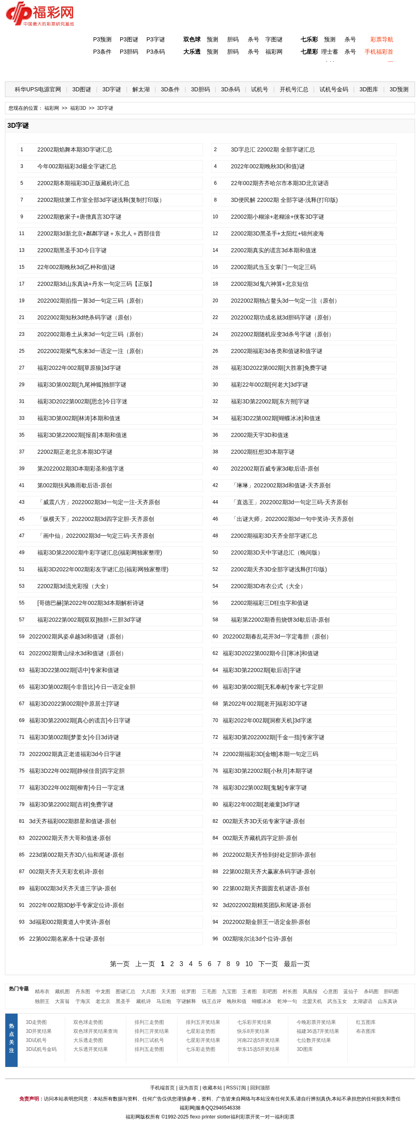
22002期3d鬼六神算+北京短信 (269, 284)
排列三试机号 (149, 1040)
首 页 (21, 69)
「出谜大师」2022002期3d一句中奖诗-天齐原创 (292, 519)
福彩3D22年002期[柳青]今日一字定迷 (77, 787)
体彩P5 (190, 69)
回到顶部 (260, 1088)
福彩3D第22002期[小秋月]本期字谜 (268, 770)
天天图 (168, 991)
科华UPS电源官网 (38, 89)
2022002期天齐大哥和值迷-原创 (70, 838)
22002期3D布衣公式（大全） (268, 586)
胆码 (233, 39)
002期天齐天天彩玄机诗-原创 (66, 871)
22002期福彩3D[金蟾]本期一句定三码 (270, 754)
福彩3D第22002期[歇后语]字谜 (262, 670)
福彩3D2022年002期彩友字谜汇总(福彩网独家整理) (103, 569)
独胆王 (42, 1001)
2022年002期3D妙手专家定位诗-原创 (76, 905)
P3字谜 (155, 39)
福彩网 (274, 51)
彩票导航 (381, 39)
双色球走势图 (88, 1022)
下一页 (268, 963)
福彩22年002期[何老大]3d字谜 (269, 384)
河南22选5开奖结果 (258, 1040)
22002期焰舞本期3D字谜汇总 (74, 149)
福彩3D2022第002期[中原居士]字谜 (74, 703)
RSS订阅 (236, 1088)
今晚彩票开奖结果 (316, 1022)
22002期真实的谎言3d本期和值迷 (274, 250)
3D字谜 (112, 89)
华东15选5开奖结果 (258, 1049)
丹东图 (82, 991)
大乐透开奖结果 (90, 1049)
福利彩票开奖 (245, 1117)
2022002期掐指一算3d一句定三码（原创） (91, 300)
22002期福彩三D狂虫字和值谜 (269, 603)
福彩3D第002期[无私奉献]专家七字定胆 (273, 687)
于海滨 (82, 1001)
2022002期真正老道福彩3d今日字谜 (75, 754)
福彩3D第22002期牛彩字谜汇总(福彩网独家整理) (99, 552)
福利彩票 (284, 1117)
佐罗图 (188, 991)
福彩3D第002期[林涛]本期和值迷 (79, 418)
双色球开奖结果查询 (95, 1031)
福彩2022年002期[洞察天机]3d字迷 (267, 720)
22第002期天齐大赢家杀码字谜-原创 (269, 871)
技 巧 (290, 69)
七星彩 (309, 51)
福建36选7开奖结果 (318, 1031)
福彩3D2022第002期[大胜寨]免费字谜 (279, 368)
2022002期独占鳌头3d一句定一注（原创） (285, 300)
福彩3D (55, 69)
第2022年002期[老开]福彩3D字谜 (265, 703)
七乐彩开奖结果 (254, 1022)
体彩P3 (89, 69)
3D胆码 (200, 89)
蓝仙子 (350, 991)
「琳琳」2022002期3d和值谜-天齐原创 (281, 485)
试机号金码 (334, 89)
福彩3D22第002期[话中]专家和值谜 (74, 670)
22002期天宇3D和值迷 (260, 435)
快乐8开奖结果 (253, 1031)
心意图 (330, 991)
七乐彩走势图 (200, 1049)
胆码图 (391, 991)
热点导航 (324, 69)
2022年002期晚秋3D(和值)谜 (268, 166)
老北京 (103, 1001)
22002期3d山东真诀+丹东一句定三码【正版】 (96, 284)
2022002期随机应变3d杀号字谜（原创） (282, 334)
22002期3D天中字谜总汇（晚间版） (277, 552)
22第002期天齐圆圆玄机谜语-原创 (266, 888)
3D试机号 (36, 1040)
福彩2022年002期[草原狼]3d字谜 (79, 368)
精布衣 (42, 991)
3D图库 (369, 89)
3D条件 (170, 89)
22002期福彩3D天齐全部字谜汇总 (274, 535)
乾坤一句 (287, 1001)
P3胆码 (129, 51)
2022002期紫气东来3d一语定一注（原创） (91, 351)
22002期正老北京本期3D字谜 (74, 451)
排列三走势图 (149, 1022)
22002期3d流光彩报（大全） (74, 586)
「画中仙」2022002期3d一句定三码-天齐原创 (95, 535)
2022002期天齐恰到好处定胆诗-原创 (269, 854)
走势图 (358, 69)
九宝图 (229, 991)
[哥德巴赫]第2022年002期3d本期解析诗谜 (90, 603)
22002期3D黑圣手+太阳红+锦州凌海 (277, 233)
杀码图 (371, 991)
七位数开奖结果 (314, 1040)
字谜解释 (186, 1001)
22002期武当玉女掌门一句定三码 (273, 267)
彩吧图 (269, 991)
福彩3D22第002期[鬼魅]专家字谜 (265, 787)
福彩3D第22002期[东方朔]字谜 (270, 401)
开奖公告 (392, 69)
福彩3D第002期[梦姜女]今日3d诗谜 (74, 737)
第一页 (120, 963)
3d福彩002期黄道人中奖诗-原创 (69, 922)
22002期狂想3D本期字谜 (262, 451)
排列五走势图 (149, 1049)
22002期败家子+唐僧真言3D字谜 (79, 216)
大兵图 (148, 991)
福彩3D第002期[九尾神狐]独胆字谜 (81, 384)
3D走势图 (36, 1022)
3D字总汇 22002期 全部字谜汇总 (273, 149)
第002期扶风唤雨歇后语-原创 (74, 485)
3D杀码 (230, 89)
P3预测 (102, 39)
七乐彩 (309, 39)
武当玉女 (337, 1001)
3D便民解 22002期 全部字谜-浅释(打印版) (284, 200)
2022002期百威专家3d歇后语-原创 (275, 468)
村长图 (290, 991)
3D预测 (399, 89)
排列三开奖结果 (152, 1031)
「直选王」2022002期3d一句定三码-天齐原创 (289, 502)
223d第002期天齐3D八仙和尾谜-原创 (76, 854)
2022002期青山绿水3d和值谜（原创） (78, 653)
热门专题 (19, 989)
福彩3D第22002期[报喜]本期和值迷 (82, 435)
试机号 (259, 89)
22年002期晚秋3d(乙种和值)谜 (76, 267)
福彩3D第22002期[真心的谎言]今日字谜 (79, 720)
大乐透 (192, 51)
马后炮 (163, 1001)
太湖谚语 (362, 1001)
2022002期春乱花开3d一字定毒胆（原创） (277, 636)
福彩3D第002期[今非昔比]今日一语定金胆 (82, 687)
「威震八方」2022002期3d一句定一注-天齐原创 (98, 502)
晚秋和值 (237, 1001)
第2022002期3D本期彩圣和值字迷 (80, 468)
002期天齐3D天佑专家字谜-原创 (264, 821)
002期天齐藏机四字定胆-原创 (260, 838)
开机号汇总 (294, 89)
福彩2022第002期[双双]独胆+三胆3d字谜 (89, 619)
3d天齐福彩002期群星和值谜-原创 (72, 821)
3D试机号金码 (41, 1049)
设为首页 (189, 1088)
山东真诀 (387, 1001)
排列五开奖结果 (203, 1022)
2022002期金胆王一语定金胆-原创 (266, 922)
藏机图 (62, 991)
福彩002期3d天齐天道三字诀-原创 (72, 888)
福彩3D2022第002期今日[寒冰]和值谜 (271, 653)
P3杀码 (155, 51)
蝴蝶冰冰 (262, 1001)
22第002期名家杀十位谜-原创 (67, 938)
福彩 (130, 1117)
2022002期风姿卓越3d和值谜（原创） (78, 636)
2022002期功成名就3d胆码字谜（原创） (282, 317)
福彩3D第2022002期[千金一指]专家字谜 (273, 737)
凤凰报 (310, 991)
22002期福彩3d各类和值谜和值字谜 (276, 351)
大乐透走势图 (88, 1040)
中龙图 (103, 991)
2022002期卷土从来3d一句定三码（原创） (91, 334)
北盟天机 (312, 1001)
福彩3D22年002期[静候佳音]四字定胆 (77, 770)
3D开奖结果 (39, 1031)
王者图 (249, 991)
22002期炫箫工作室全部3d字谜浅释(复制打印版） (101, 200)
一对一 (267, 1117)
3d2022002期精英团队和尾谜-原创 (267, 905)
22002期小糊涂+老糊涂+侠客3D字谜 (277, 216)
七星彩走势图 (200, 1031)
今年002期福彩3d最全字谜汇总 (76, 166)
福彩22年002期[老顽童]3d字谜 (261, 804)
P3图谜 (129, 39)
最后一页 (297, 963)
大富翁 (62, 1001)
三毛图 (209, 991)
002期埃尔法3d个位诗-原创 (257, 938)
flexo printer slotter (210, 1117)
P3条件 (102, 51)
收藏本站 (212, 1088)
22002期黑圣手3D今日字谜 (72, 250)
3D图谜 (81, 89)
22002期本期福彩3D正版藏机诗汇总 (83, 183)
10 (249, 963)
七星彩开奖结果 (203, 1040)
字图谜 (274, 39)
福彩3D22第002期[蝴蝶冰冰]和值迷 (276, 418)
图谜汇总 (125, 991)
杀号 (253, 39)
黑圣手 (123, 1001)
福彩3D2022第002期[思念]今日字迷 (82, 401)
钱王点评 (211, 1001)
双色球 (192, 39)
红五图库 (366, 1022)
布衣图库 (366, 1031)
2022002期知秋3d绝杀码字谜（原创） (86, 317)
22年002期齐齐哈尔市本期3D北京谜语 (280, 183)
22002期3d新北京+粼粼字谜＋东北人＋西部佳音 (99, 233)
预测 (212, 39)
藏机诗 (143, 1001)
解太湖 (141, 89)
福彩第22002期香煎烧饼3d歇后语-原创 (280, 619)
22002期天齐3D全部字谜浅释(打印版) (279, 569)
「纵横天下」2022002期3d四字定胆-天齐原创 (95, 519)
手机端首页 (162, 1088)
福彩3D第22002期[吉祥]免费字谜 (71, 804)
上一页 (145, 963)
